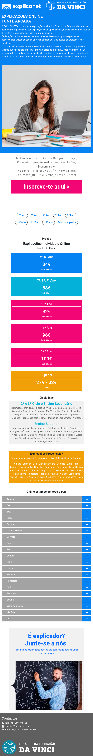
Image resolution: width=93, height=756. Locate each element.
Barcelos (27, 463)
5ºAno (22, 215)
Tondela (14, 477)
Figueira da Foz (26, 467)
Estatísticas (53, 428)
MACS (49, 411)
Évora (69, 463)
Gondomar (50, 467)
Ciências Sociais (47, 435)
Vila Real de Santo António (51, 480)
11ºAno (35, 222)
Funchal (39, 467)
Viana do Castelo (28, 477)
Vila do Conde (45, 477)
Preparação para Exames (34, 418)
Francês (65, 411)
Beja (35, 463)
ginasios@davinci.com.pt (17, 726)
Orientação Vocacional (36, 414)
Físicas (64, 428)
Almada (17, 463)
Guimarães (62, 467)
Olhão (79, 470)
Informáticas (27, 431)
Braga (42, 463)
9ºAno (70, 215)
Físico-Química (43, 408)
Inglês (57, 411)
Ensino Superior (67, 222)
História (77, 408)
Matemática (16, 408)
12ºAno (48, 222)
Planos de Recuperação (59, 418)
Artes (14, 435)
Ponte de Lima (19, 474)
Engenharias (77, 431)
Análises (31, 428)
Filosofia (75, 411)
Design (22, 435)
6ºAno (34, 215)
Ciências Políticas (66, 435)
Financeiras (63, 431)
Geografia (18, 414)
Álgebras (41, 428)
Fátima (13, 467)
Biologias (14, 431)
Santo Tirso (74, 474)
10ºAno (21, 222)
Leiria (72, 467)
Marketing (32, 435)
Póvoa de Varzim (59, 474)
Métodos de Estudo (58, 414)
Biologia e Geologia (62, 408)
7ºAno (46, 215)
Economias (50, 431)
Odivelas (70, 470)
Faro (76, 463)
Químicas (74, 428)
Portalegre (33, 474)
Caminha (50, 463)
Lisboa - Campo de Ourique (34, 470)
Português (29, 408)
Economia (39, 411)
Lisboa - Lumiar (56, 470)
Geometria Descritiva (22, 411)
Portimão (44, 474)
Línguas (39, 431)
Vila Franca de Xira (62, 477)
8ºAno (58, 215)
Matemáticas (19, 428)
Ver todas (78, 418)
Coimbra (61, 463)
